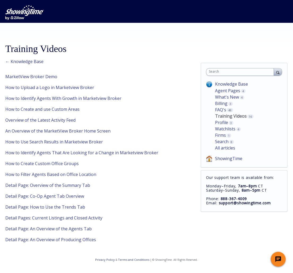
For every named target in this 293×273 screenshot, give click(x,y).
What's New (227, 97)
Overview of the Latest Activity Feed (40, 120)
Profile (221, 122)
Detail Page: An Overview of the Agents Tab (48, 229)
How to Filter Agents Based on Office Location (50, 174)
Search (222, 141)
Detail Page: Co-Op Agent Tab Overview (44, 196)
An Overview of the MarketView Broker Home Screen (58, 131)
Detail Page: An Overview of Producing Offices (50, 240)
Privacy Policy (105, 260)
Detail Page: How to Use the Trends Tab (45, 207)
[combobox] (241, 72)
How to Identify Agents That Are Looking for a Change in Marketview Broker (81, 153)
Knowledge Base (231, 84)
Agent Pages (227, 91)
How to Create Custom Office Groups (42, 163)
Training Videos (231, 116)
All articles (225, 148)
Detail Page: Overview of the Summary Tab (47, 185)
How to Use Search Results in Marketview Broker (54, 142)
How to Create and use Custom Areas (42, 109)
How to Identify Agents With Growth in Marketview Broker (63, 98)
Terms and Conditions (133, 260)
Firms (220, 135)
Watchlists (225, 129)
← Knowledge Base (24, 61)
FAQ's (220, 110)
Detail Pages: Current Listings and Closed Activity (53, 218)
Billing (221, 103)
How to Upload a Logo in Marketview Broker (49, 87)
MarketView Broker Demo (31, 77)
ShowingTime (228, 158)
